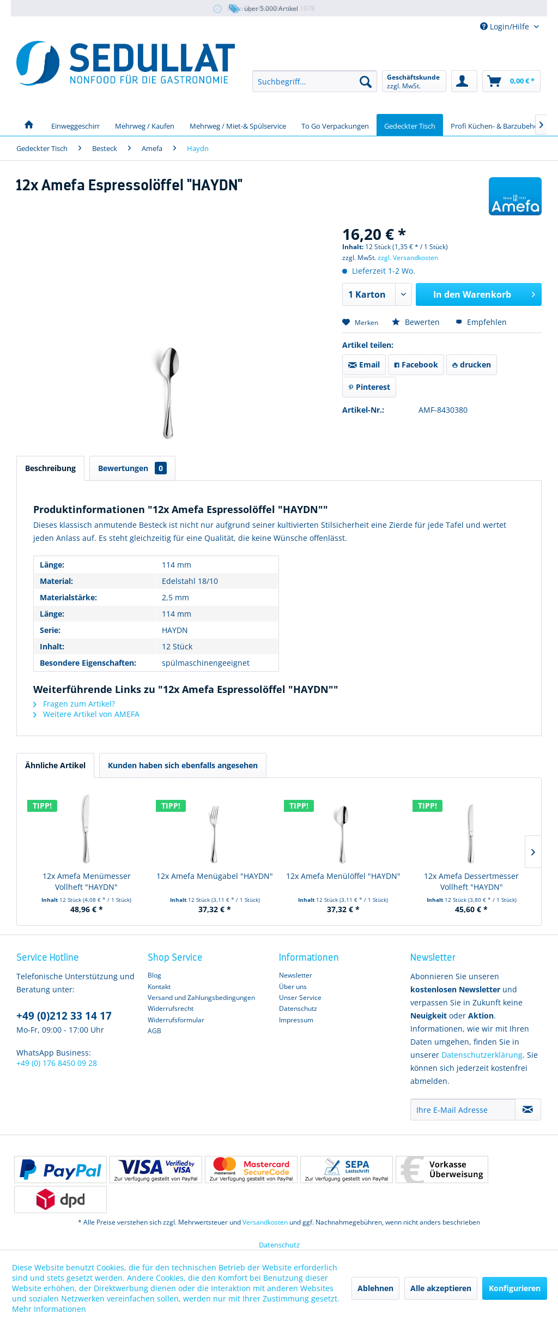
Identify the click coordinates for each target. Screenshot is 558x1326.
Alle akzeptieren (440, 1288)
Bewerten (417, 322)
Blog (154, 975)
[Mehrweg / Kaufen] (144, 125)
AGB (154, 1030)
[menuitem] (314, 81)
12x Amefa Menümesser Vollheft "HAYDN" (87, 881)
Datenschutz (298, 1008)
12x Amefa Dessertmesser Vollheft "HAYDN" (471, 881)
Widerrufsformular (176, 1019)
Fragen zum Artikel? (74, 703)
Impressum (296, 1019)
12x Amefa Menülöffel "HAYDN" (343, 876)
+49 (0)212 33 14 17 (64, 1016)
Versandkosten (265, 1222)
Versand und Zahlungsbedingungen (201, 997)
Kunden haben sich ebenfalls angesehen (183, 765)
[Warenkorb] (511, 81)
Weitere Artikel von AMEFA (86, 714)
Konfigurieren (515, 1288)
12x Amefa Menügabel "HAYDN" (214, 876)
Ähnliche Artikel (55, 765)
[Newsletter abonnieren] (528, 1109)
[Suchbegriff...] (314, 81)
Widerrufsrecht (170, 1008)
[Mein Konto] (464, 81)
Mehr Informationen (49, 1309)
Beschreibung (50, 468)
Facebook (416, 364)
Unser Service (300, 997)
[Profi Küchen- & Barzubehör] (496, 125)
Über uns (293, 986)
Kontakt (159, 986)
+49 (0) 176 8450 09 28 (56, 1063)
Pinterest (369, 387)
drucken (471, 364)
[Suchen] (365, 81)
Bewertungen (132, 468)
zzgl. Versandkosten (408, 257)
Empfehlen (481, 322)
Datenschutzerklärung (482, 1055)
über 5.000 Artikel (263, 9)
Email (364, 364)
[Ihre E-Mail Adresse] (462, 1109)
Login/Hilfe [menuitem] (505, 26)
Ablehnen (375, 1288)
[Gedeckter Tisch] (410, 125)
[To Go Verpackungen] (335, 125)
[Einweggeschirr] (75, 125)
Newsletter (295, 975)
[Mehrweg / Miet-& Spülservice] (238, 125)
